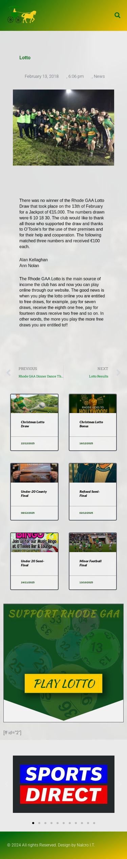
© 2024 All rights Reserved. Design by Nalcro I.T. (51, 845)
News (99, 77)
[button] (117, 15)
